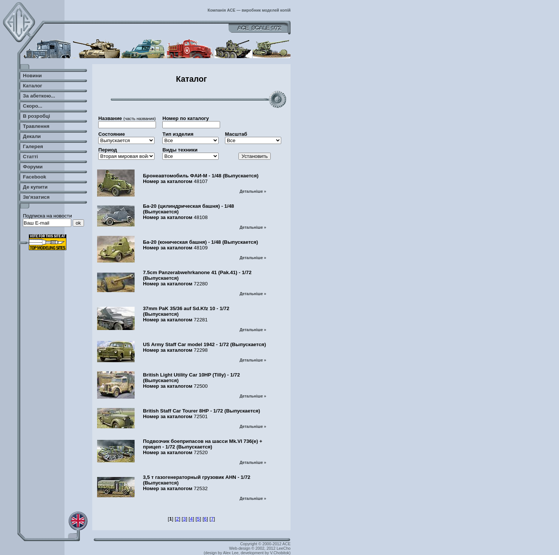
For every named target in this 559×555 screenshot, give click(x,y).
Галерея (33, 146)
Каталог (32, 85)
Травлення (36, 126)
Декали (32, 136)
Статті (30, 156)
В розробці (36, 116)
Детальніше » (253, 191)
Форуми (33, 167)
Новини (32, 75)
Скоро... (32, 106)
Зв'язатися (36, 197)
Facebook (34, 177)
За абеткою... (39, 96)
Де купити (35, 187)
